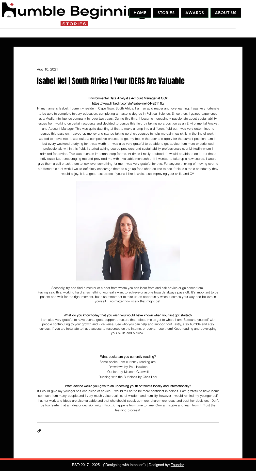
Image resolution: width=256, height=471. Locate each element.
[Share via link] (39, 430)
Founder (177, 465)
